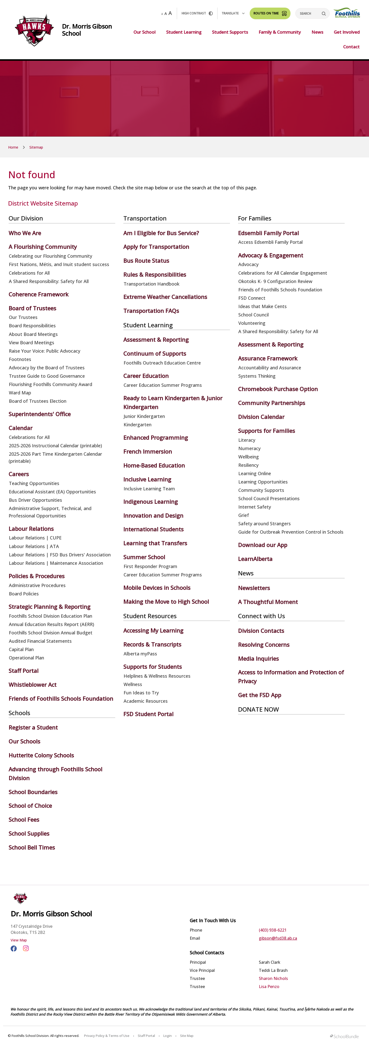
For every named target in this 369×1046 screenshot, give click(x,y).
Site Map (186, 1035)
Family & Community (280, 32)
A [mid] (165, 13)
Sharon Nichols (273, 978)
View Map (19, 940)
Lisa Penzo (269, 986)
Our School (144, 32)
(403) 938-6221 (273, 930)
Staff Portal (146, 1035)
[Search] (312, 13)
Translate (233, 13)
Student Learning (183, 32)
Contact (351, 47)
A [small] (162, 14)
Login (167, 1035)
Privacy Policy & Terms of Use (106, 1035)
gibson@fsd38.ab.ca (278, 938)
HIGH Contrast (197, 13)
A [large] (170, 13)
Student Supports (230, 32)
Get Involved (347, 32)
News (317, 32)
